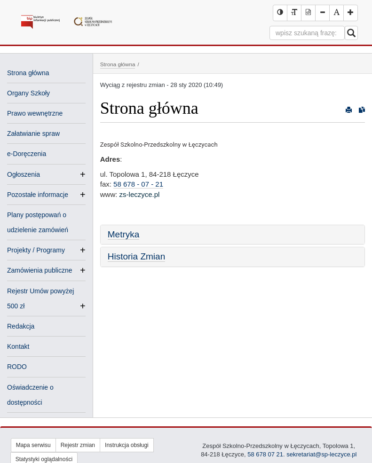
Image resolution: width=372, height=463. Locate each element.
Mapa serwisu (33, 445)
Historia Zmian (136, 256)
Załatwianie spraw (33, 133)
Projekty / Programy (36, 250)
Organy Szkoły (28, 93)
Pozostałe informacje (37, 194)
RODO (17, 366)
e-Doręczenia (26, 153)
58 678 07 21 (265, 454)
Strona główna (28, 73)
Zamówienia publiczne (39, 270)
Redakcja (20, 326)
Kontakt (18, 346)
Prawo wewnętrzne (35, 113)
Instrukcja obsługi (127, 445)
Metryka (124, 234)
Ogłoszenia (23, 174)
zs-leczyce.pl (139, 194)
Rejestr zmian (78, 445)
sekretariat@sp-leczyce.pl (321, 454)
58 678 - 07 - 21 (138, 184)
